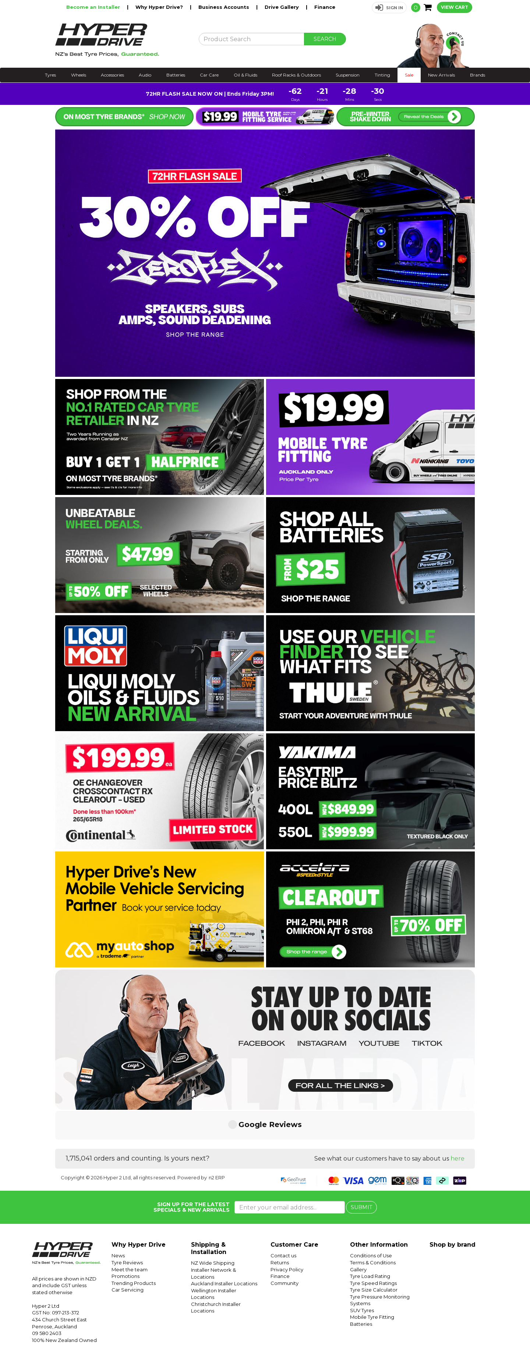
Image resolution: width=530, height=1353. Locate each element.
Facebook (505, 1329)
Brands (477, 75)
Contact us (283, 1219)
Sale (409, 75)
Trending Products (134, 1247)
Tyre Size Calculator (374, 1254)
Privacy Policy (287, 1233)
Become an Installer (93, 7)
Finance (324, 7)
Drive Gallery (282, 7)
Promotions (125, 1240)
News (118, 1219)
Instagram (479, 1329)
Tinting (382, 75)
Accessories (112, 75)
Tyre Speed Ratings (373, 1247)
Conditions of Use (371, 1219)
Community (284, 1247)
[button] (389, 7)
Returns (280, 1226)
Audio (145, 75)
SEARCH (325, 39)
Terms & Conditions (373, 1226)
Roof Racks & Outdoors (296, 75)
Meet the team (130, 1233)
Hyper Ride (382, 1329)
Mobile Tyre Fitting (372, 1281)
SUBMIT (361, 1171)
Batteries (175, 75)
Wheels (78, 75)
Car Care (209, 75)
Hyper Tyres (440, 1329)
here (457, 1122)
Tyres (50, 75)
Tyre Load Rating (370, 1240)
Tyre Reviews (127, 1226)
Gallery (358, 1233)
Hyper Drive (410, 1329)
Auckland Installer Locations (224, 1247)
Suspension (348, 75)
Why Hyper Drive (139, 1208)
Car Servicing (128, 1254)
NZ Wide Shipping (212, 1227)
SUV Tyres (362, 1274)
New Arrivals (441, 75)
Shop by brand (453, 1208)
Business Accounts (224, 7)
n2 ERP (217, 1141)
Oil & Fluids (245, 75)
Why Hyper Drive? (159, 7)
